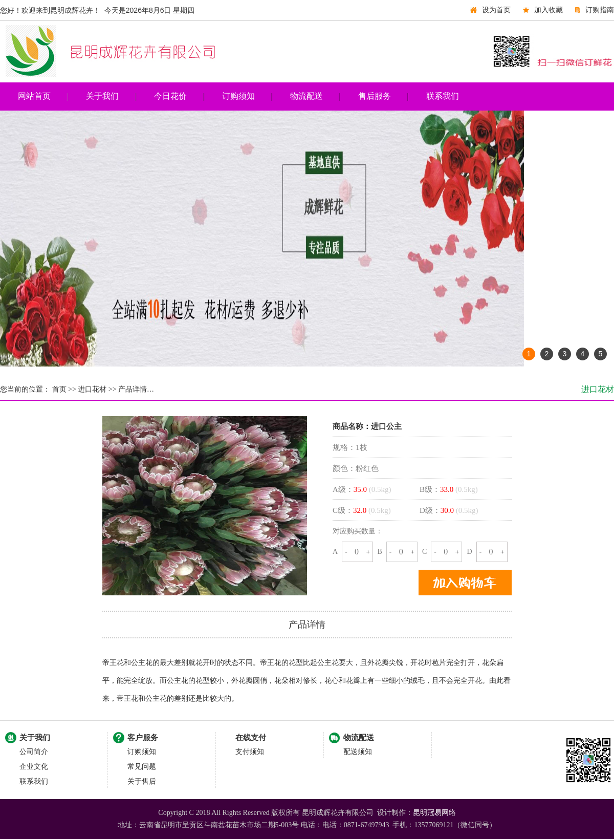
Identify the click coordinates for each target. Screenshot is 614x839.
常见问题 (141, 766)
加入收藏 (548, 10)
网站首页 (34, 96)
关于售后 (141, 781)
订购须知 (238, 96)
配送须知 (357, 752)
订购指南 (599, 10)
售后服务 (374, 96)
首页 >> (63, 389)
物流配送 (306, 96)
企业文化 (33, 766)
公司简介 (33, 752)
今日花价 (170, 96)
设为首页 (496, 10)
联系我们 (442, 96)
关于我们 (102, 96)
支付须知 (249, 752)
